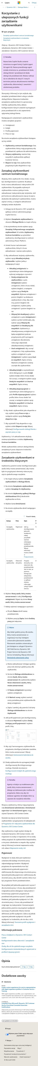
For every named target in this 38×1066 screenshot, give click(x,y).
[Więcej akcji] (34, 7)
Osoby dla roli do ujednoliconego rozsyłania (17, 946)
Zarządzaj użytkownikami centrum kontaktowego (18, 35)
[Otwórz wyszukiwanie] (29, 3)
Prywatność (20, 1051)
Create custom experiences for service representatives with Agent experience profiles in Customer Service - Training (19, 989)
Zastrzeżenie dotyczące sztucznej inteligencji (17, 1045)
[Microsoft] (19, 2)
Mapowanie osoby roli (18, 848)
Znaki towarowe (24, 1057)
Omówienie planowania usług (18, 658)
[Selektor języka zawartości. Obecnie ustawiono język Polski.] (8, 1028)
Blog (19, 1048)
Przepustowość (28, 557)
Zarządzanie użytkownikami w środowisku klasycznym (16, 39)
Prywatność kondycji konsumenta (14, 1054)
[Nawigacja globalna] (2, 3)
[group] (20, 554)
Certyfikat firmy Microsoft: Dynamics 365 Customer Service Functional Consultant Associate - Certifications (18, 1005)
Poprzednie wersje (9, 1048)
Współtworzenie (9, 1051)
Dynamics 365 (11, 7)
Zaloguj (34, 3)
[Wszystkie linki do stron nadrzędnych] (3, 7)
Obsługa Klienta (23, 7)
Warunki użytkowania (10, 1057)
